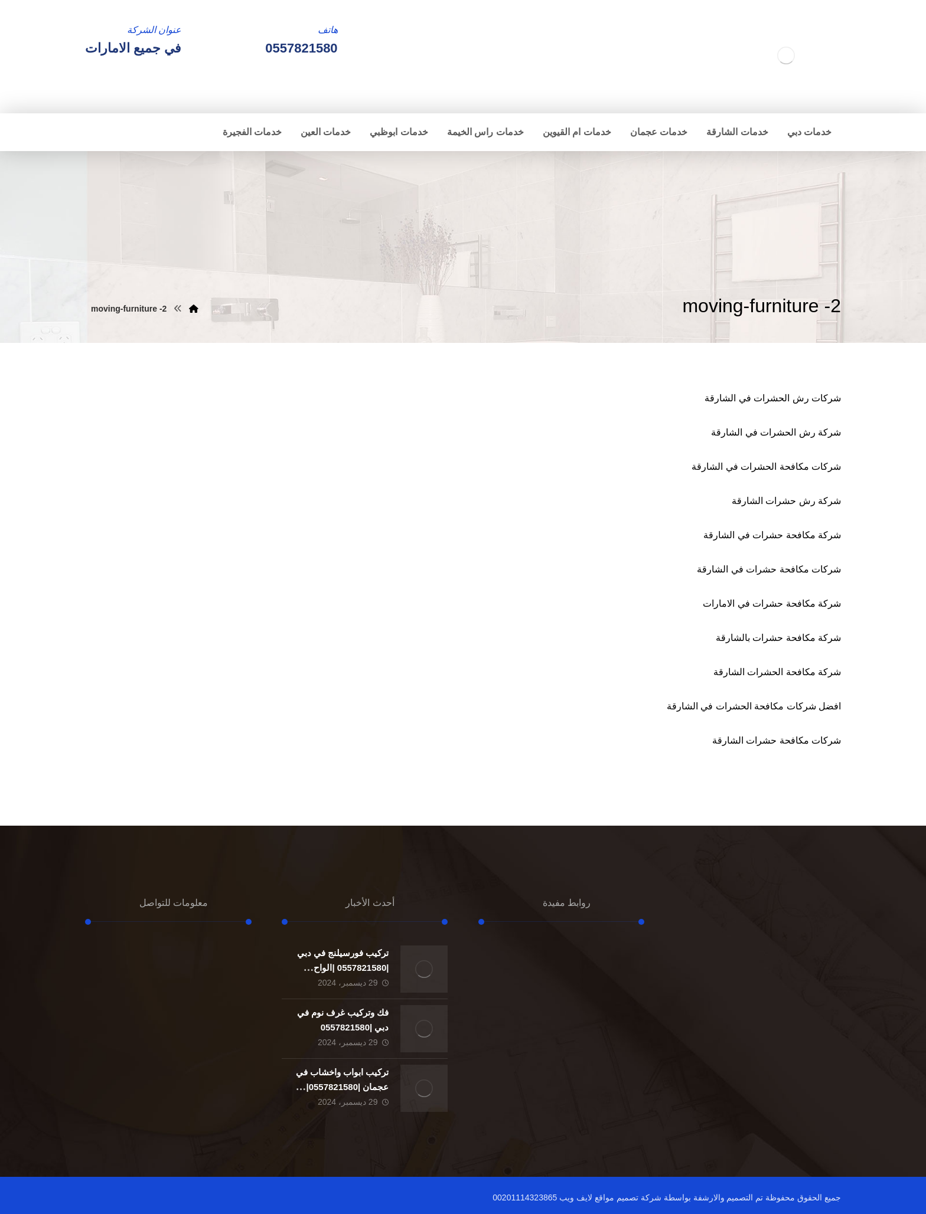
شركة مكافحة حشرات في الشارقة (772, 535)
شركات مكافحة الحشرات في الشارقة (766, 467)
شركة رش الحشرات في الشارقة (776, 432)
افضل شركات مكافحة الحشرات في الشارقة (754, 706)
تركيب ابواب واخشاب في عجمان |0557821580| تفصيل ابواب (342, 1087)
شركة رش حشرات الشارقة (786, 501)
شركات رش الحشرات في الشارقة (773, 398)
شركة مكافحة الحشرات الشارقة (777, 672)
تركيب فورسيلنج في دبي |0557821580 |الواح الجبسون (343, 967)
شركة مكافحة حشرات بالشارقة (778, 638)
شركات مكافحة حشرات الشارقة (776, 740)
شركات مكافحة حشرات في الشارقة (769, 569)
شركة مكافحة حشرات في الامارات (772, 603)
